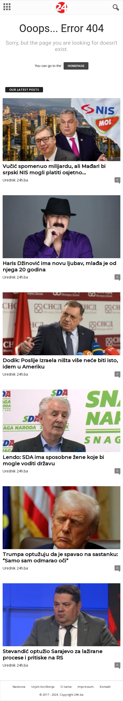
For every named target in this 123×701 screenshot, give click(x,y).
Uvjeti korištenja (42, 687)
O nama (66, 687)
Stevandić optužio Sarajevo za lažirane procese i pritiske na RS (52, 654)
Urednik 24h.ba (15, 180)
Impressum (86, 687)
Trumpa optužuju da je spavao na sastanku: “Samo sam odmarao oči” (60, 557)
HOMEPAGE (76, 65)
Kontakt (105, 687)
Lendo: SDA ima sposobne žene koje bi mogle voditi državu (53, 460)
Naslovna (19, 687)
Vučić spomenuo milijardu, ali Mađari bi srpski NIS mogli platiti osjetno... (54, 169)
